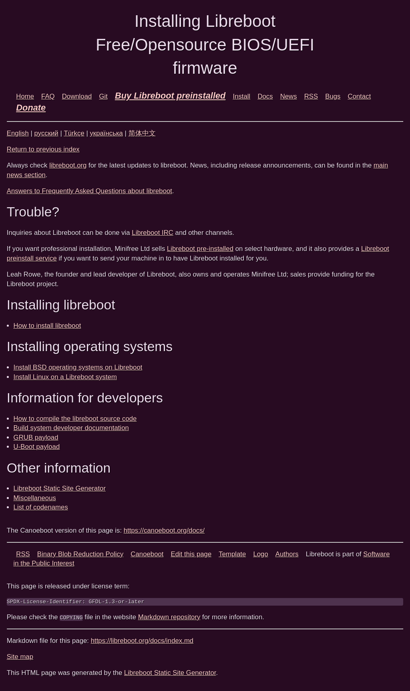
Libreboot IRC (152, 232)
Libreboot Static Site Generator (60, 488)
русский (46, 133)
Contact (359, 96)
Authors (287, 554)
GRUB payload (36, 437)
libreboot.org (67, 165)
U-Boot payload (37, 447)
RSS (311, 96)
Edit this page (191, 554)
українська (106, 133)
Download (77, 96)
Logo (260, 554)
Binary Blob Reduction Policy (80, 554)
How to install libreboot (47, 325)
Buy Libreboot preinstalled (170, 96)
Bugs (332, 96)
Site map (20, 657)
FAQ (48, 96)
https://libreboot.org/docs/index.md (142, 641)
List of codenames (41, 507)
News (288, 96)
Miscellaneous (35, 498)
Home (25, 96)
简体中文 (142, 133)
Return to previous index (43, 149)
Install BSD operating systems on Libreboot (78, 367)
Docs (265, 96)
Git (103, 96)
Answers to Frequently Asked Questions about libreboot (89, 191)
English (18, 133)
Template (232, 554)
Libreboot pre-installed (200, 249)
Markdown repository (169, 617)
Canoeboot (147, 554)
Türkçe (74, 133)
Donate (31, 108)
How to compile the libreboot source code (75, 418)
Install (241, 96)
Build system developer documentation (71, 428)
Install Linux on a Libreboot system (65, 377)
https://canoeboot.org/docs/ (164, 530)
